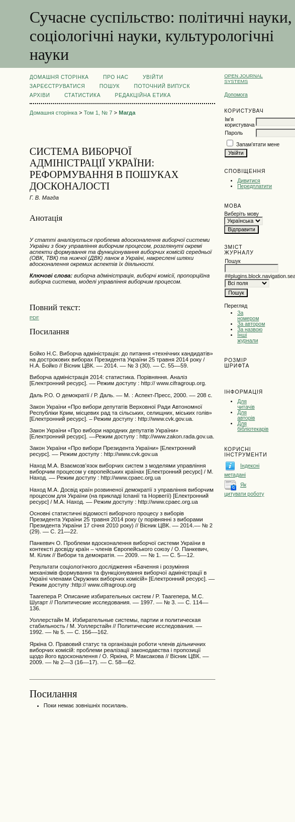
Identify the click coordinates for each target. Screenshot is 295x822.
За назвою (249, 329)
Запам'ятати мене (257, 144)
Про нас (116, 77)
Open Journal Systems (243, 78)
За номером (248, 315)
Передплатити (254, 186)
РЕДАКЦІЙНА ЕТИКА (143, 95)
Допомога (236, 95)
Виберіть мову (241, 214)
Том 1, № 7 (98, 113)
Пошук (110, 86)
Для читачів (246, 404)
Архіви (40, 95)
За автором (251, 324)
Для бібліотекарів (252, 426)
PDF (34, 317)
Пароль (234, 133)
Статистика (82, 95)
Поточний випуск (162, 86)
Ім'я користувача (239, 122)
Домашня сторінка (59, 77)
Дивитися (248, 181)
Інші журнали (247, 337)
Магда (127, 113)
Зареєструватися (57, 86)
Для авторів (246, 415)
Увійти (153, 77)
